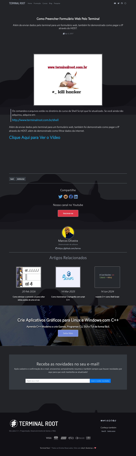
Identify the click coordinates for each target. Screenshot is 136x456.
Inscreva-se (68, 213)
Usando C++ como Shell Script (107, 297)
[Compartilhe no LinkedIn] (76, 196)
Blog (50, 3)
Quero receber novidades (100, 381)
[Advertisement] (68, 42)
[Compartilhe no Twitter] (61, 196)
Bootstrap (89, 448)
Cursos (44, 3)
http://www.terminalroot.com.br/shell (35, 120)
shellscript (20, 179)
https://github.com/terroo (68, 248)
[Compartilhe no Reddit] (66, 196)
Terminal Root (17, 3)
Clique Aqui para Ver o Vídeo (34, 137)
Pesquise (57, 3)
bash (12, 179)
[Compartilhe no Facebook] (71, 196)
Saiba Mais (68, 333)
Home (30, 3)
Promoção (37, 3)
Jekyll (83, 448)
